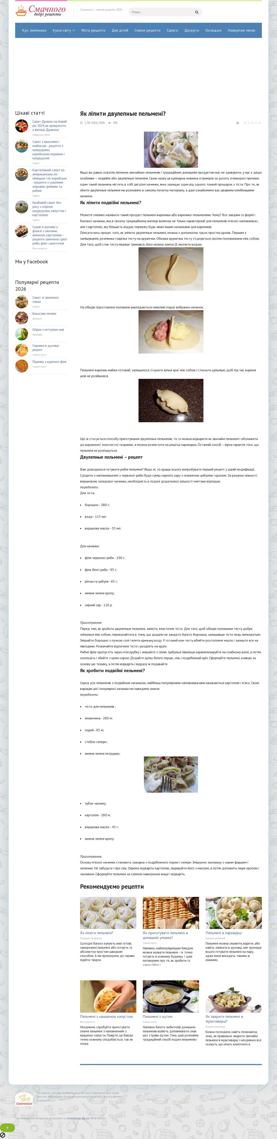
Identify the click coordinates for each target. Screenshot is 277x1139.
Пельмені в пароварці (224, 932)
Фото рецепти (93, 30)
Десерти (191, 30)
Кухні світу (62, 30)
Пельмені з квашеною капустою (106, 1016)
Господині (213, 30)
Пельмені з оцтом (157, 1016)
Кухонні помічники (215, 938)
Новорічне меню (241, 30)
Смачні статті (150, 943)
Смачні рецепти (147, 30)
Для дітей (120, 30)
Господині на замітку (90, 938)
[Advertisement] (138, 70)
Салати (172, 30)
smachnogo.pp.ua (78, 1118)
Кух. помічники (34, 30)
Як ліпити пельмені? (96, 932)
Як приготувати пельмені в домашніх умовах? (165, 935)
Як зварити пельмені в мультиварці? (224, 1019)
